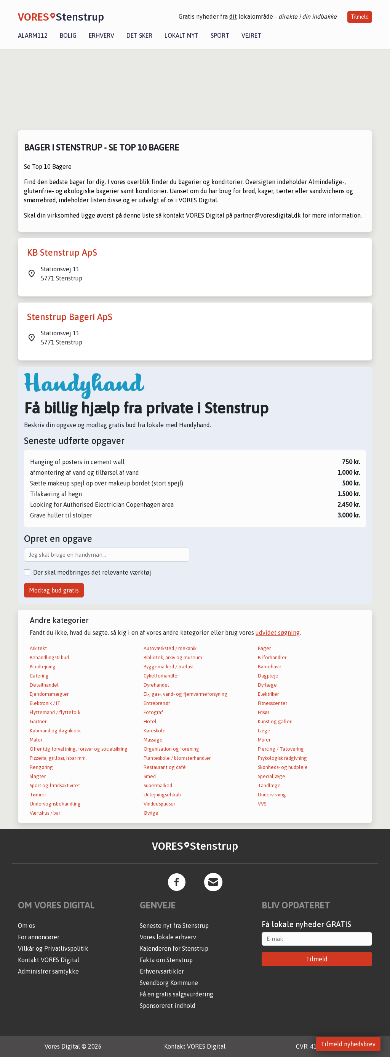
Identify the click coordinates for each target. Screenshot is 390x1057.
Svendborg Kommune (169, 982)
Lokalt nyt (181, 35)
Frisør (263, 712)
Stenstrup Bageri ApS (69, 317)
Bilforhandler (272, 657)
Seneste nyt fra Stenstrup (174, 925)
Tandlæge (269, 785)
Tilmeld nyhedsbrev (348, 1044)
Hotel (150, 721)
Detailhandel (44, 685)
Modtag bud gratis (54, 590)
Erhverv (101, 35)
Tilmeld (360, 17)
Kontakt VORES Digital (48, 959)
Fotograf (153, 712)
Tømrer (38, 795)
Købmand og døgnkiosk (55, 730)
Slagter (38, 776)
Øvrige (151, 813)
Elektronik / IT (45, 703)
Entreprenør (157, 703)
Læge (264, 730)
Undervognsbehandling (55, 804)
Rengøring (41, 767)
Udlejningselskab (162, 795)
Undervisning (272, 795)
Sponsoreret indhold (167, 1005)
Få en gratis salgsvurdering (176, 994)
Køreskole (155, 730)
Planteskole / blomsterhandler (177, 758)
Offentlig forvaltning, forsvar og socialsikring (79, 749)
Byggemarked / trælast (169, 666)
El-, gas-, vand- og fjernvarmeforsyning (185, 694)
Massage (153, 740)
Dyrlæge (267, 685)
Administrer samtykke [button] (48, 971)
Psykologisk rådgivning (282, 758)
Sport (220, 35)
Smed (150, 776)
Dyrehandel (156, 685)
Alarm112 (33, 35)
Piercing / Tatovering (281, 749)
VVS (262, 804)
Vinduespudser (159, 804)
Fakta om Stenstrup (166, 959)
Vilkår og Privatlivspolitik (53, 948)
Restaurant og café (165, 767)
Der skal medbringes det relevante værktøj (92, 572)
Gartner (38, 721)
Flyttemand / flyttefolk (55, 712)
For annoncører (38, 937)
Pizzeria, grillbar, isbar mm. (58, 758)
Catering (39, 676)
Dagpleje (268, 676)
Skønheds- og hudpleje (283, 767)
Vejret (251, 35)
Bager (264, 648)
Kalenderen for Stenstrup (174, 948)
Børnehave (269, 666)
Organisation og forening (171, 749)
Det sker (139, 35)
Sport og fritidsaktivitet (55, 785)
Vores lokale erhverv (168, 937)
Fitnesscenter (272, 703)
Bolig (68, 35)
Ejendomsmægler (49, 694)
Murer (264, 740)
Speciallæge (271, 776)
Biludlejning (43, 666)
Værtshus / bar (45, 813)
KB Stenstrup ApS (62, 252)
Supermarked (158, 785)
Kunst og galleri (275, 721)
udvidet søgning (278, 632)
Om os (26, 925)
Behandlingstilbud (49, 657)
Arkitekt (38, 648)
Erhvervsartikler (162, 971)
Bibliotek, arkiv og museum (173, 657)
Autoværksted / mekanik (170, 648)
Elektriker (268, 694)
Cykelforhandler (161, 676)
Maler (36, 740)
